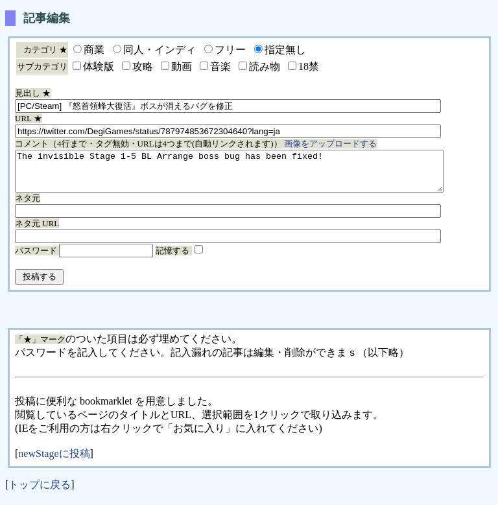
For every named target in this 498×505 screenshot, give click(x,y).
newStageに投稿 (53, 461)
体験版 (98, 66)
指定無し (285, 49)
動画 (181, 66)
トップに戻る (39, 492)
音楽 (220, 66)
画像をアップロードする (330, 143)
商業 (94, 49)
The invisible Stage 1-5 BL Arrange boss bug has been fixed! (255, 175)
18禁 (308, 66)
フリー (230, 49)
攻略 (142, 66)
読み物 (264, 66)
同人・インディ (159, 49)
